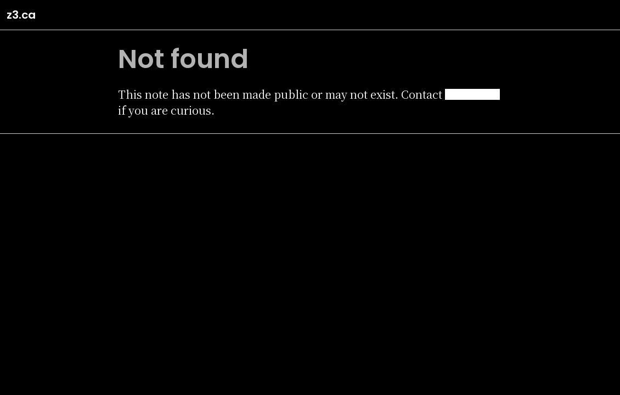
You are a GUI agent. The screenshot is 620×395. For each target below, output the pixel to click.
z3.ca (21, 14)
